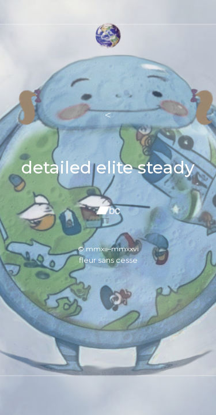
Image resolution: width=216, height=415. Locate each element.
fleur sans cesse (108, 260)
